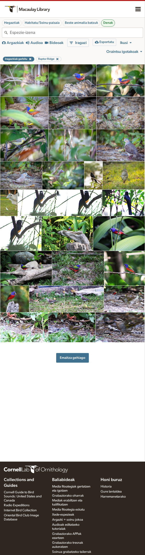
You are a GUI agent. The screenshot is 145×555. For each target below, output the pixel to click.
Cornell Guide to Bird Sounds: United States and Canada (23, 496)
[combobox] (76, 32)
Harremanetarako (113, 496)
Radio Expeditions (17, 505)
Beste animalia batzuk (81, 22)
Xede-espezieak (63, 514)
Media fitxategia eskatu (68, 509)
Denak (108, 22)
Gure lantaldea (111, 491)
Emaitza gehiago (72, 358)
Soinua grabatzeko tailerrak (71, 552)
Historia (106, 486)
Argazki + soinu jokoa (67, 519)
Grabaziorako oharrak (68, 495)
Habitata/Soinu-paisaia (42, 22)
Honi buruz (111, 480)
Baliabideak (63, 480)
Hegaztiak (11, 22)
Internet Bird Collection (20, 510)
